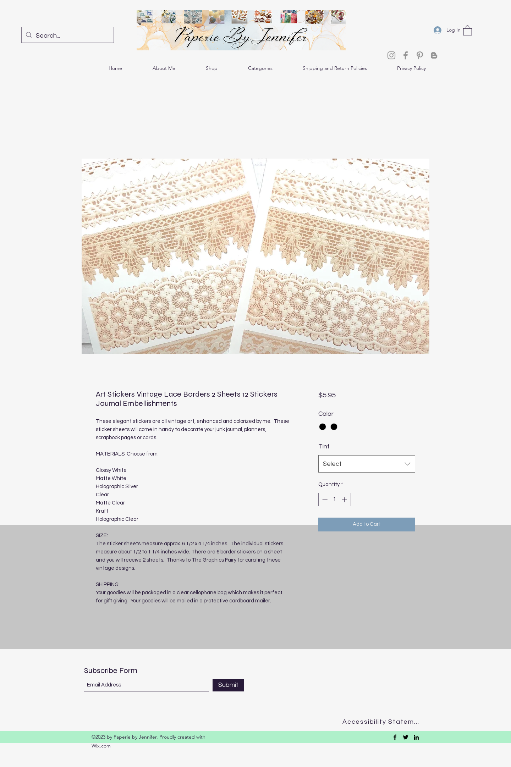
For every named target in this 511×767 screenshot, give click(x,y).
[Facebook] (405, 55)
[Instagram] (391, 55)
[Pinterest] (419, 55)
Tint (324, 446)
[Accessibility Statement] (383, 722)
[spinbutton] (334, 499)
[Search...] (67, 35)
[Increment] (345, 499)
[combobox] (366, 464)
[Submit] (228, 685)
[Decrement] (324, 499)
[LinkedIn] (416, 737)
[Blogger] (434, 55)
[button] (467, 30)
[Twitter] (405, 737)
